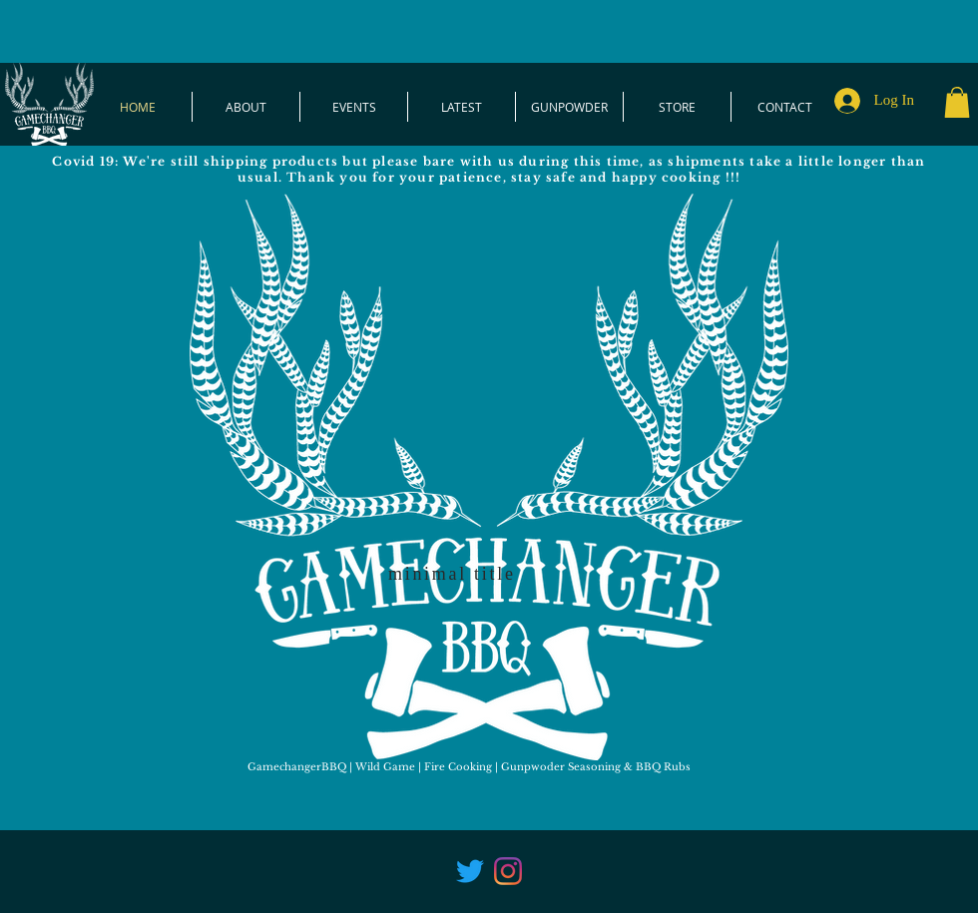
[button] (957, 102)
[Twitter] (470, 871)
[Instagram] (508, 871)
